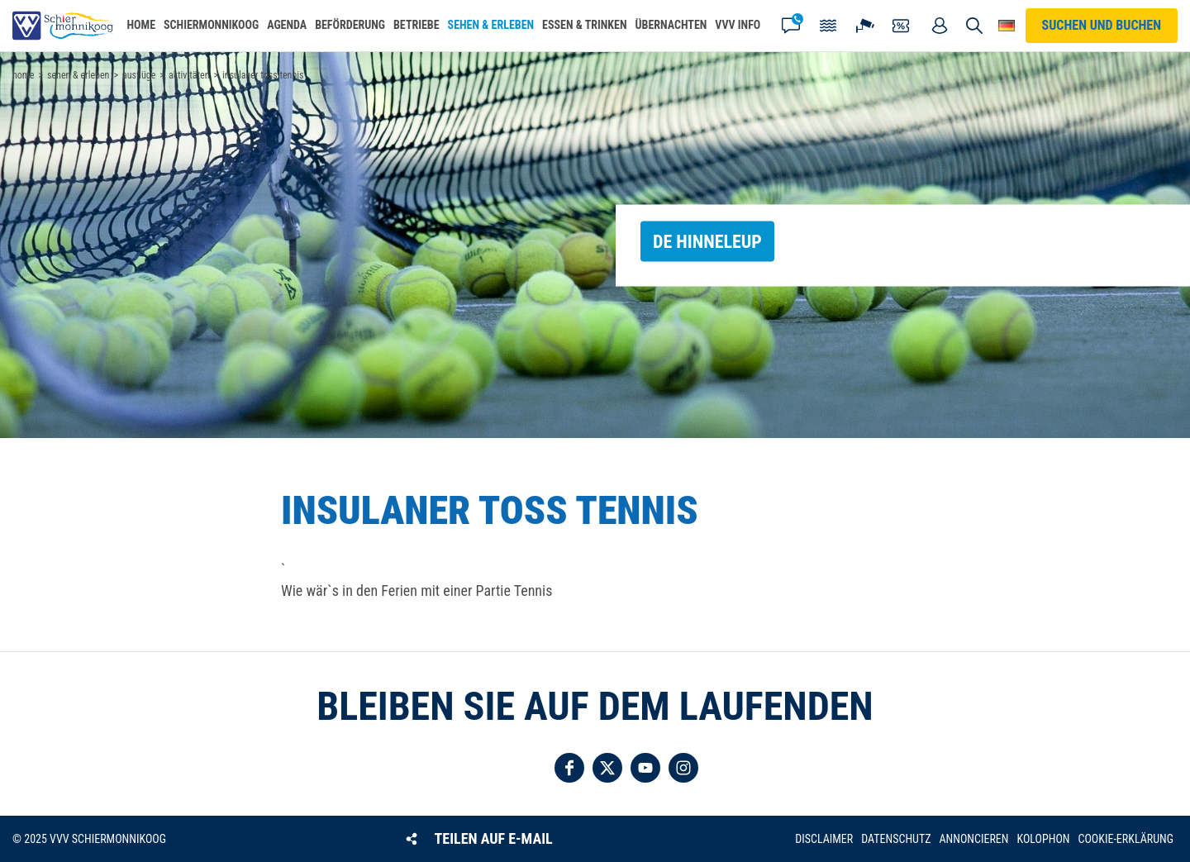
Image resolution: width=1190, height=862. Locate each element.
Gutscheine (902, 25)
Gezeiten (828, 25)
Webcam (865, 25)
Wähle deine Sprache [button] (1006, 25)
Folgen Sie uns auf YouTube (645, 768)
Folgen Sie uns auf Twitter (607, 768)
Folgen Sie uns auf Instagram (683, 768)
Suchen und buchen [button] (974, 25)
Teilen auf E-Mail (494, 838)
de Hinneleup (707, 241)
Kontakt (790, 25)
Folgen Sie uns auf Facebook (569, 768)
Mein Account (939, 25)
